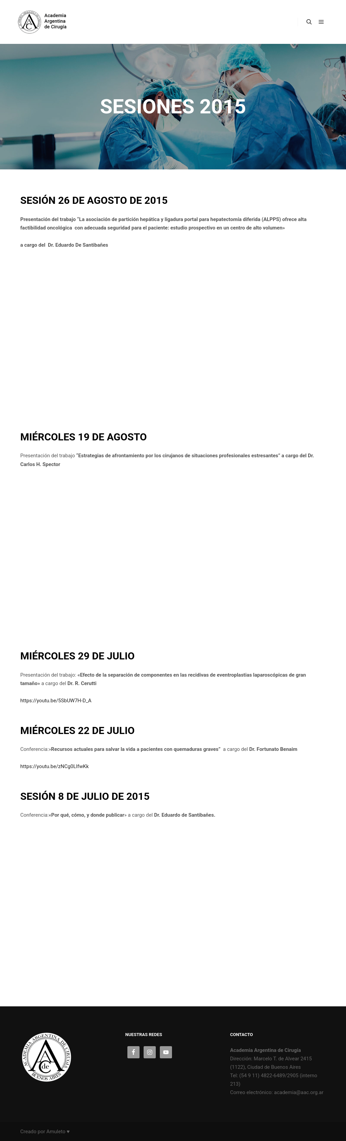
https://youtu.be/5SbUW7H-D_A (56, 701)
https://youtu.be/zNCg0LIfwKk (54, 766)
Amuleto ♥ (58, 1132)
